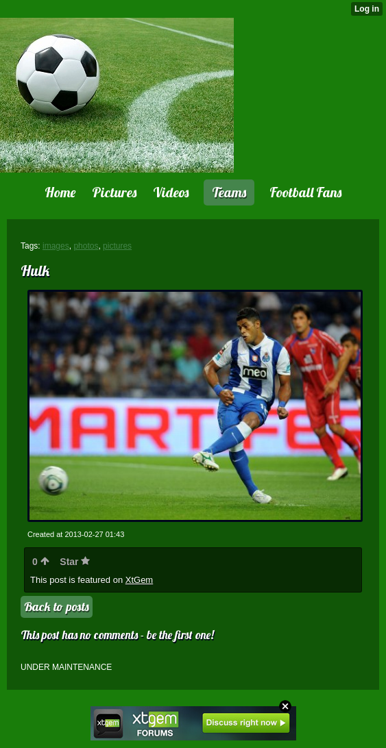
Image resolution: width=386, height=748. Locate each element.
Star (75, 561)
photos (85, 246)
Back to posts (56, 606)
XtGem (139, 580)
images (56, 246)
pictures (117, 246)
